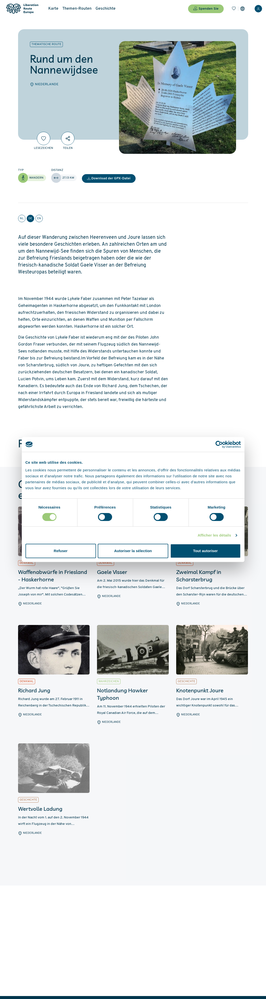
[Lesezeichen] (234, 8)
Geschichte (106, 8)
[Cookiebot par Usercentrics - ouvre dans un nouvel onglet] (219, 444)
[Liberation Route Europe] (22, 9)
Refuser (61, 551)
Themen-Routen (77, 8)
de (30, 218)
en (39, 218)
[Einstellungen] (242, 8)
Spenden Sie (205, 8)
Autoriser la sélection (133, 551)
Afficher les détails (214, 535)
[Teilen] (67, 138)
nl (22, 218)
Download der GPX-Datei (109, 178)
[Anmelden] (258, 8)
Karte (53, 8)
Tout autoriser (205, 551)
